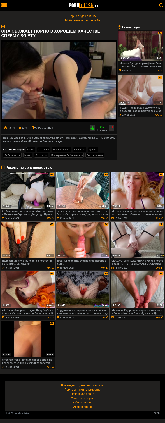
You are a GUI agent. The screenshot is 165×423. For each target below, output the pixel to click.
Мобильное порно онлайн (82, 20)
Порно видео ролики (83, 16)
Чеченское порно (82, 394)
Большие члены (61, 149)
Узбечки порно (82, 402)
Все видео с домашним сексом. (82, 385)
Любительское (12, 155)
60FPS (30, 149)
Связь (156, 413)
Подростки (41, 155)
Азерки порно (82, 406)
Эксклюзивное (95, 155)
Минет (27, 155)
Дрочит (93, 149)
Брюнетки (79, 149)
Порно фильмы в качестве (82, 389)
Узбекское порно (82, 398)
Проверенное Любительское (67, 155)
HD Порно (43, 149)
